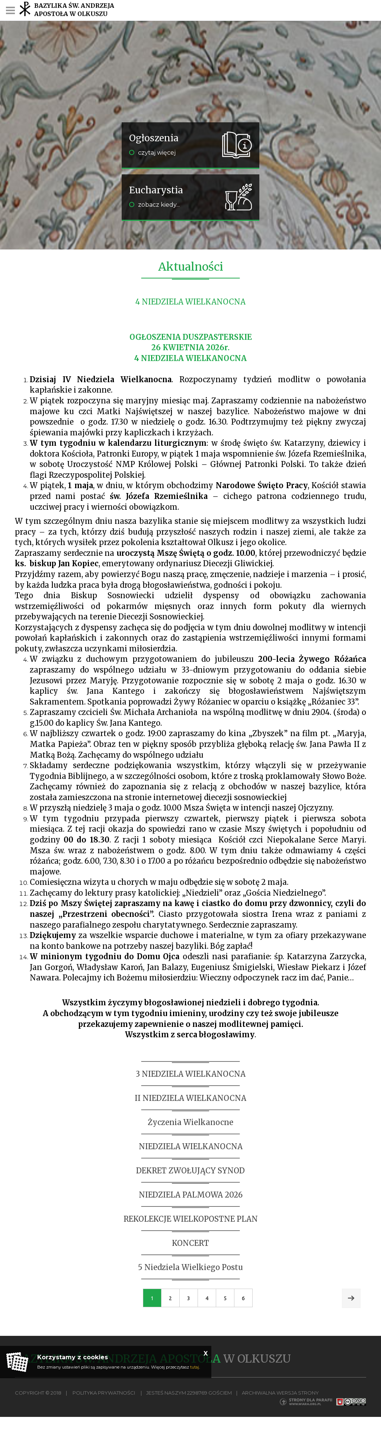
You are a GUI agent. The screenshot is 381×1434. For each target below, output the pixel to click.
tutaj (194, 1367)
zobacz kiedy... (154, 204)
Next (351, 1298)
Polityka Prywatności (103, 1393)
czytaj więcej (152, 152)
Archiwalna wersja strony (280, 1393)
